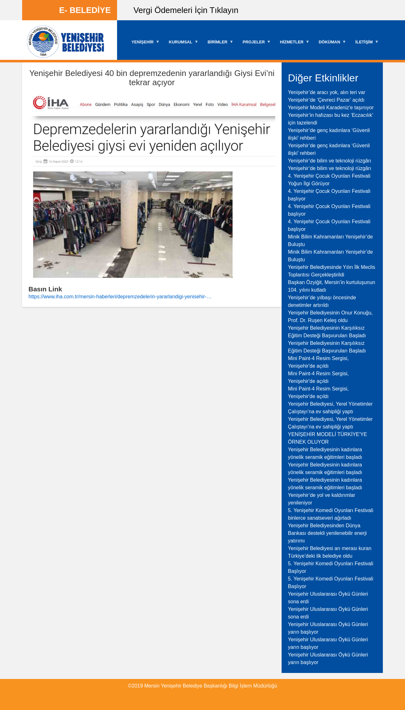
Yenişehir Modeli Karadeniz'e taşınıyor (331, 107)
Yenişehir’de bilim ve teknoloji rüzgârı (329, 160)
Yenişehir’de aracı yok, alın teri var (326, 92)
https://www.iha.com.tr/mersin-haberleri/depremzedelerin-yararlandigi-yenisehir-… (120, 296)
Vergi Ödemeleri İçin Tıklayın (186, 10)
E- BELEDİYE (85, 10)
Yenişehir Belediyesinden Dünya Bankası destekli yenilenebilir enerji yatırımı (327, 533)
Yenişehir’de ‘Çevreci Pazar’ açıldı (326, 100)
